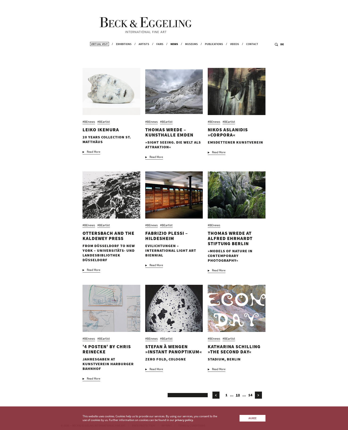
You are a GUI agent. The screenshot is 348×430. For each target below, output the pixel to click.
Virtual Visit (99, 55)
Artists (144, 55)
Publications (214, 55)
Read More (93, 155)
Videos (234, 55)
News (174, 55)
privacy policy (184, 420)
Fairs (159, 55)
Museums (191, 55)
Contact (252, 55)
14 (250, 398)
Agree (253, 418)
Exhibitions (124, 55)
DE (282, 56)
